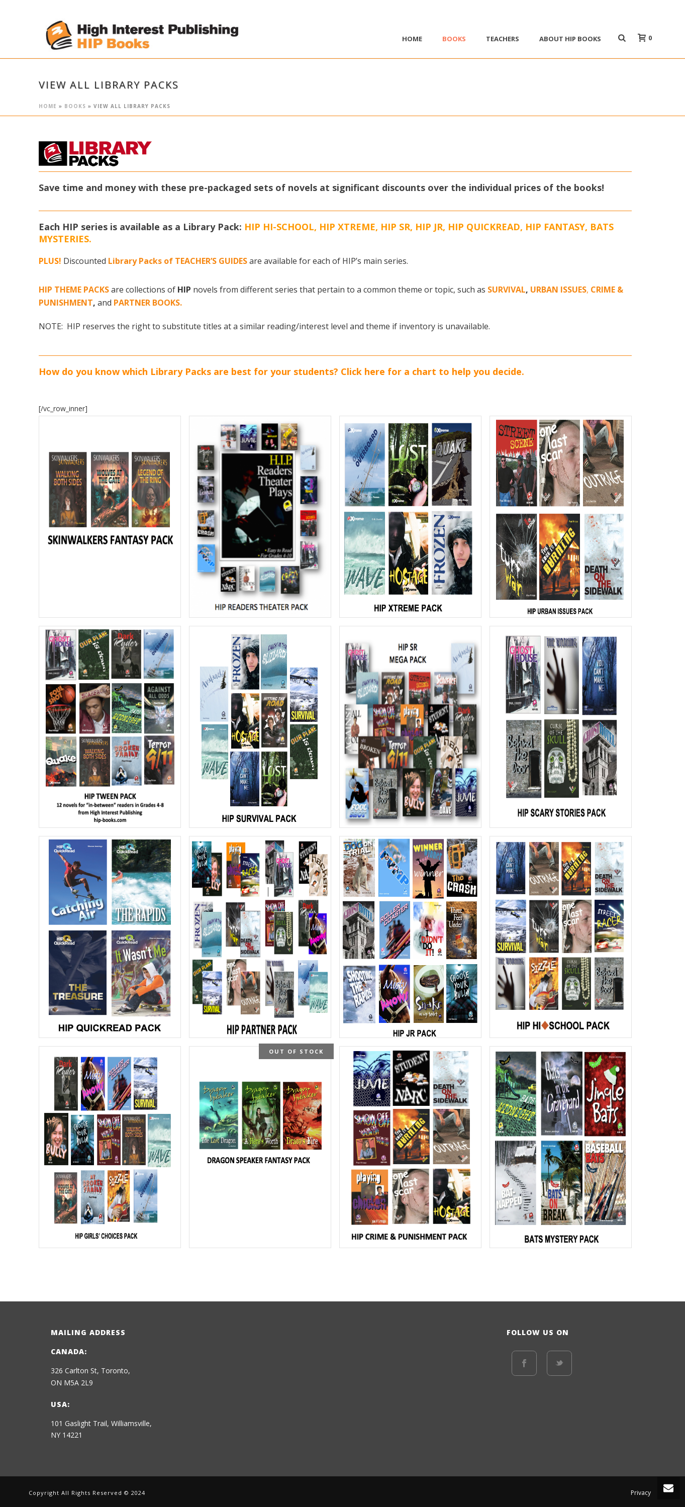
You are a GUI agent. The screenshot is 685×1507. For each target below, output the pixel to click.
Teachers (502, 38)
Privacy (641, 1493)
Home (412, 38)
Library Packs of (141, 260)
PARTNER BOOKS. (148, 302)
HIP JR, (430, 227)
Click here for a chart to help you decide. (432, 371)
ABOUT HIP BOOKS (570, 38)
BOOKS (454, 38)
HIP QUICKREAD (484, 227)
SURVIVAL (506, 289)
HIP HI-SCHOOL (279, 227)
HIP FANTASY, (557, 227)
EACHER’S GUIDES (214, 260)
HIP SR (395, 227)
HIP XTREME (347, 227)
